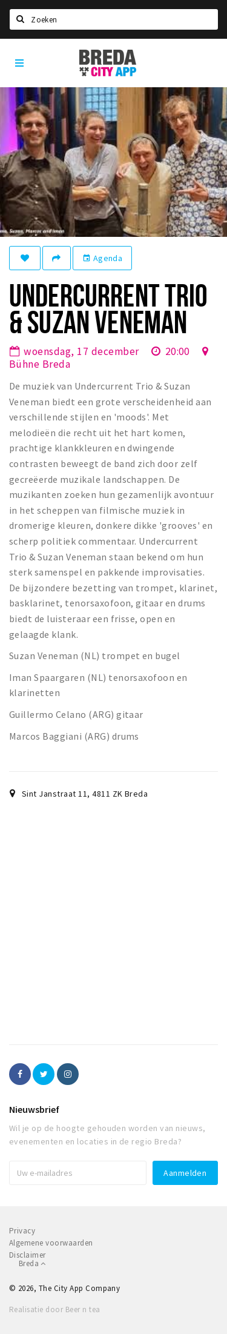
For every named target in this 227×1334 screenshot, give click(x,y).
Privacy (22, 1231)
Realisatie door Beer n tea (54, 1309)
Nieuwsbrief (34, 1109)
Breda (32, 1263)
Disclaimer (27, 1255)
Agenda (102, 258)
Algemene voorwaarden (51, 1243)
